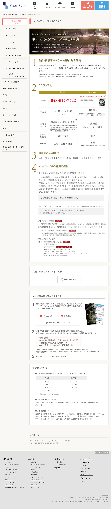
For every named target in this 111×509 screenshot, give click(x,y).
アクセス (83, 465)
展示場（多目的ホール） (16, 55)
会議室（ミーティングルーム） (16, 75)
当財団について (59, 459)
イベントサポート (36, 479)
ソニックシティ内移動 (11, 82)
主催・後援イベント (10, 88)
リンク (82, 481)
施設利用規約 (35, 474)
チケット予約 (8, 141)
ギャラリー (7, 128)
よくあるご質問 (85, 468)
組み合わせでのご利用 (38, 482)
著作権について (61, 462)
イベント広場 (12, 62)
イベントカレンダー (10, 102)
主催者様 (31, 459)
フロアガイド (12, 29)
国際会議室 (11, 48)
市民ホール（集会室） (15, 68)
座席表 (5, 95)
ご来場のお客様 (7, 459)
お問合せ (83, 472)
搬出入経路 (34, 485)
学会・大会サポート (37, 477)
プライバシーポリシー (87, 478)
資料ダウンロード (36, 487)
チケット (6, 108)
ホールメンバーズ (9, 115)
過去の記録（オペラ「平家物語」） (13, 148)
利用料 (33, 469)
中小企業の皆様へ (62, 464)
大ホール (10, 35)
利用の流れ (34, 472)
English (57, 468)
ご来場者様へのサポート (12, 121)
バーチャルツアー (9, 135)
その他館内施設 (85, 462)
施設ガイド (34, 462)
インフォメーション (86, 475)
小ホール (10, 42)
